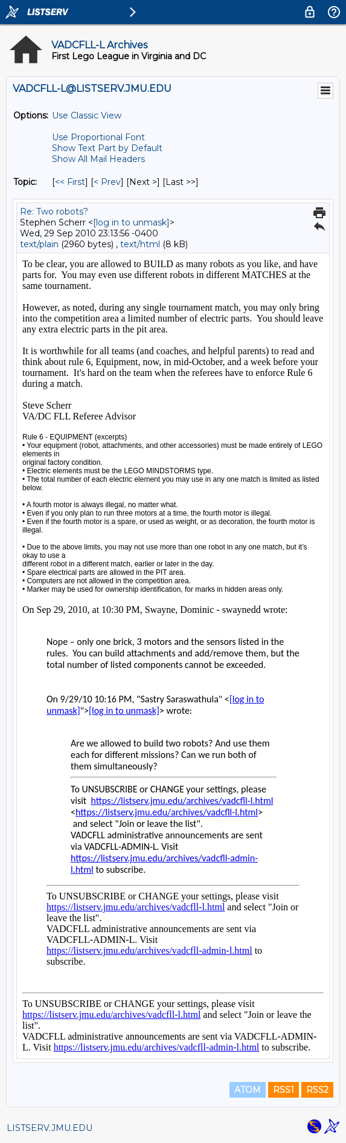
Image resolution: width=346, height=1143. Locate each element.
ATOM (247, 1089)
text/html (140, 244)
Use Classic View (86, 115)
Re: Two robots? (54, 211)
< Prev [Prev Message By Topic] (107, 181)
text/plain (39, 244)
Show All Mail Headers (98, 159)
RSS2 (317, 1089)
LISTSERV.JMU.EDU (49, 1127)
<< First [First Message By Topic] (70, 181)
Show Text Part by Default (107, 148)
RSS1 (283, 1089)
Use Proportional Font (98, 137)
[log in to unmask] (131, 222)
